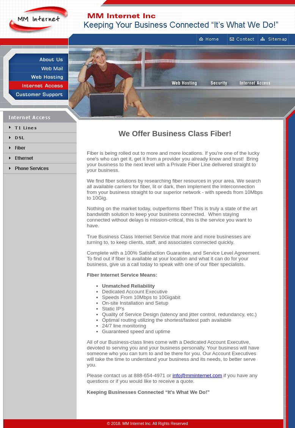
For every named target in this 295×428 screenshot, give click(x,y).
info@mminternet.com (197, 375)
